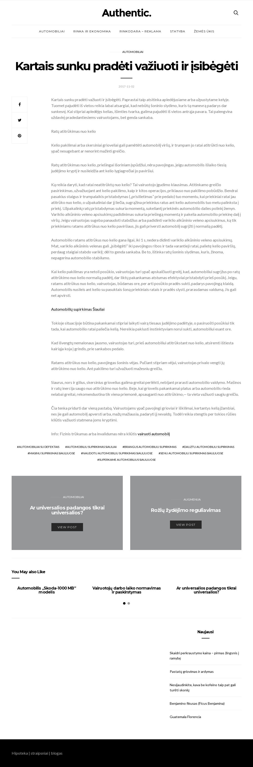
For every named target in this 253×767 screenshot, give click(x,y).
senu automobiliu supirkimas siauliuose (191, 453)
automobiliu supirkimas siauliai (92, 447)
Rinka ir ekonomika (92, 31)
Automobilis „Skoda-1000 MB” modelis (46, 590)
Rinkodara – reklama (140, 31)
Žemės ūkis (204, 31)
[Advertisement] (47, 661)
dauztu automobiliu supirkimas (209, 447)
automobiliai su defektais (39, 447)
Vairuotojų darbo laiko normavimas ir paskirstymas (126, 590)
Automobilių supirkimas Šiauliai (78, 309)
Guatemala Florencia (185, 717)
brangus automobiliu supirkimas (150, 447)
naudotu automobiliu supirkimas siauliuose (118, 453)
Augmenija (192, 499)
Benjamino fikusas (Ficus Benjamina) (197, 703)
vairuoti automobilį (154, 433)
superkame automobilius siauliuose (127, 459)
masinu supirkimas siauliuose (52, 453)
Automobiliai (52, 31)
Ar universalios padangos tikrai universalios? (206, 590)
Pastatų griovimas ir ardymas (192, 671)
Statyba (177, 31)
